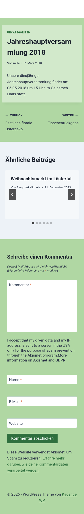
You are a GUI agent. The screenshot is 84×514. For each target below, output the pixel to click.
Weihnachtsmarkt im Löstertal (41, 178)
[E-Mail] (42, 401)
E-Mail (15, 401)
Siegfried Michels (28, 187)
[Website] (42, 423)
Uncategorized (18, 32)
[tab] (33, 223)
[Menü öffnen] (74, 8)
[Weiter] (71, 194)
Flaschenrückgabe (62, 118)
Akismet (35, 355)
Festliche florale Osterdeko (21, 121)
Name (15, 379)
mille (16, 63)
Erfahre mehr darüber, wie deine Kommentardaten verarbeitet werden (37, 464)
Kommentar (20, 285)
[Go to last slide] (12, 194)
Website (16, 423)
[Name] (42, 379)
